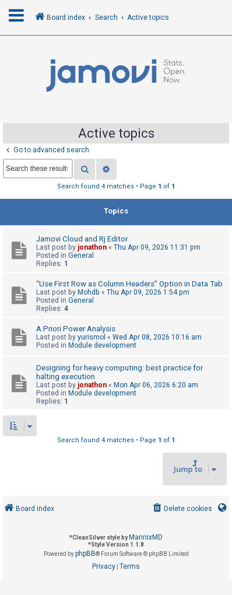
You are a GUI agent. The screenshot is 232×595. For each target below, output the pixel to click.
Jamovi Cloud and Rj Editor (82, 239)
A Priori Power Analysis (75, 328)
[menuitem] (181, 509)
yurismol (92, 337)
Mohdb (89, 292)
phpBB (85, 554)
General (81, 255)
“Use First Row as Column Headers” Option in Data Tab (129, 283)
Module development (102, 345)
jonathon (92, 247)
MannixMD (146, 537)
